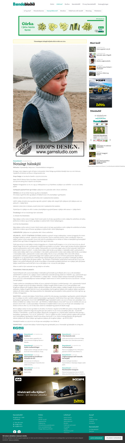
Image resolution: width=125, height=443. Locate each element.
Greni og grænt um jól (103, 49)
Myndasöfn (92, 423)
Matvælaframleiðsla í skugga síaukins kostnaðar (103, 162)
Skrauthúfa (28, 370)
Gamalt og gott (42, 419)
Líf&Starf (59, 4)
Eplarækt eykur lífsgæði (103, 55)
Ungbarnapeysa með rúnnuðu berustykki (72, 357)
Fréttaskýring (41, 423)
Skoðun (67, 4)
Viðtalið (66, 429)
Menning (88, 11)
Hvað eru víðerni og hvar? (102, 74)
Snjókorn (27, 336)
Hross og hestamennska (44, 427)
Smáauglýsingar (103, 4)
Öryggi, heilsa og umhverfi (45, 429)
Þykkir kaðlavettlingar (31, 347)
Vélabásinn (97, 11)
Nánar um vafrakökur (14, 440)
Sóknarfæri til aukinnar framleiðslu (103, 146)
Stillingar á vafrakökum (113, 438)
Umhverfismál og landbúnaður (46, 425)
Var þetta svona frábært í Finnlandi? (104, 68)
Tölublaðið (95, 111)
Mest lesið (95, 43)
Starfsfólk (91, 431)
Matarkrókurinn (39, 11)
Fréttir (52, 4)
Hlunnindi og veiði (68, 430)
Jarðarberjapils (67, 347)
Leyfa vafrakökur (96, 438)
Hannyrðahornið (52, 11)
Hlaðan (91, 417)
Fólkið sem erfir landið (76, 11)
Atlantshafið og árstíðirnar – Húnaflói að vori (33, 357)
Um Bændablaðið (93, 429)
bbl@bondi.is (17, 424)
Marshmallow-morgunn (70, 370)
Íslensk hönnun (68, 417)
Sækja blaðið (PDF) (100, 118)
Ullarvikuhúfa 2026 (68, 336)
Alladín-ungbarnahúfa (103, 61)
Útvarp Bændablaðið (89, 4)
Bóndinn (63, 11)
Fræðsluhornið (42, 421)
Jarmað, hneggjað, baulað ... (102, 153)
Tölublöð (91, 421)
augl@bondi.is (17, 426)
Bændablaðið (76, 4)
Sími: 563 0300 (18, 422)
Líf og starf (27, 11)
